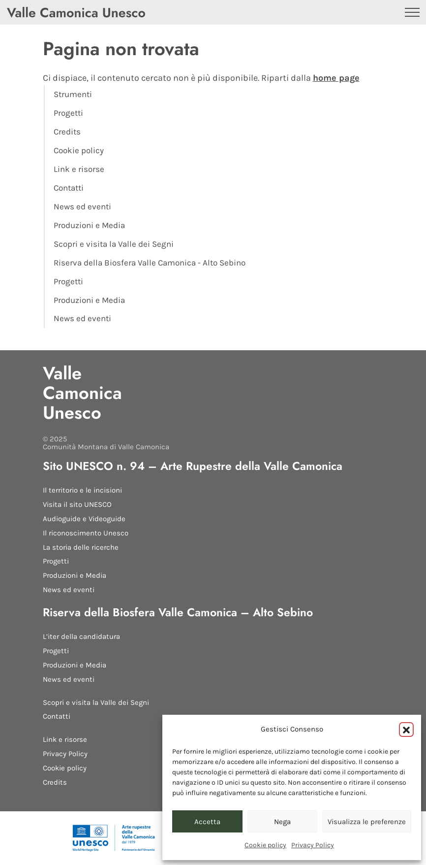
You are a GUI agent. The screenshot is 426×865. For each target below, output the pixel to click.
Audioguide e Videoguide (84, 518)
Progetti (68, 113)
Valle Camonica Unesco (82, 393)
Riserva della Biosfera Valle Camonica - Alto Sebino (149, 262)
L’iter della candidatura (81, 636)
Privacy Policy (312, 845)
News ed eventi (82, 206)
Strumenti (73, 94)
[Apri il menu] (412, 12)
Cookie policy (265, 845)
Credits (67, 131)
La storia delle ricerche (81, 547)
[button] (406, 729)
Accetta (207, 821)
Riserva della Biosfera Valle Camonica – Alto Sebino (178, 612)
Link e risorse (79, 169)
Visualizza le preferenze (367, 821)
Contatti (69, 188)
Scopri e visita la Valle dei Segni (114, 244)
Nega (282, 821)
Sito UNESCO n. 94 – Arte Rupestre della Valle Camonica (192, 466)
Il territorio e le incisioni (82, 490)
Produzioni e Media (89, 225)
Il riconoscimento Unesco (85, 533)
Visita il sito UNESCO (77, 504)
